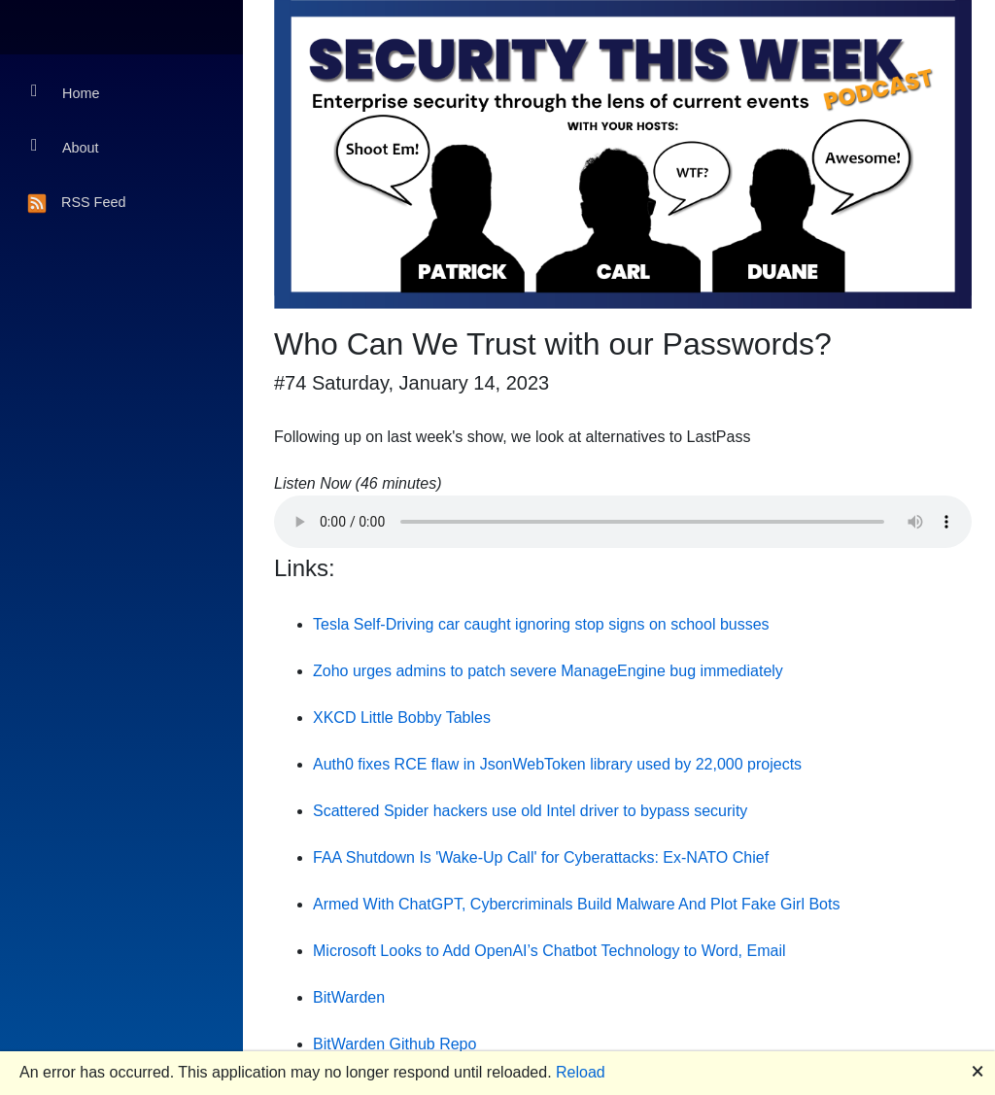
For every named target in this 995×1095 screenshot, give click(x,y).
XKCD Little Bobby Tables (402, 717)
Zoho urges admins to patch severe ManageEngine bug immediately (548, 671)
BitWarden (349, 997)
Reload (580, 1072)
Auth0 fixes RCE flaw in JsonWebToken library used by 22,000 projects (557, 764)
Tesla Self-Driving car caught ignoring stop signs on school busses (541, 624)
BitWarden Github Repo (394, 1044)
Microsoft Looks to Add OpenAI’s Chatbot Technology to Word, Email (549, 950)
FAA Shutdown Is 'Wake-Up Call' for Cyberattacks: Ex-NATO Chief (541, 857)
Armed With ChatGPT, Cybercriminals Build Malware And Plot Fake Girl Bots (576, 904)
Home (65, 92)
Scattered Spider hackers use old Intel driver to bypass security (530, 811)
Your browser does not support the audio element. (623, 522)
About (65, 146)
